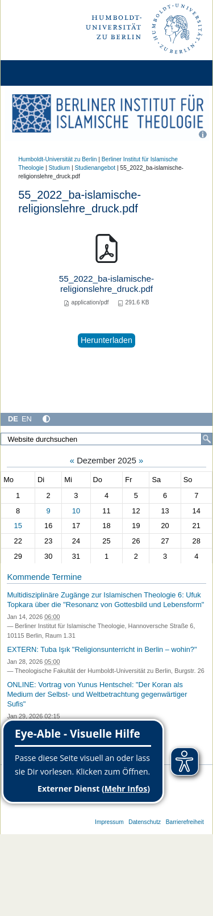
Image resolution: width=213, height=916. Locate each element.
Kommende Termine (44, 577)
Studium (59, 168)
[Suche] (206, 439)
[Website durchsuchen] (106, 439)
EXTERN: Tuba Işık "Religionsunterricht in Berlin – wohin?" (102, 649)
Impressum (109, 822)
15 (18, 525)
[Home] (41, 73)
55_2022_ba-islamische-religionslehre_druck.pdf (106, 284)
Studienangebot (94, 168)
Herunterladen (106, 340)
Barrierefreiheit (185, 822)
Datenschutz (144, 822)
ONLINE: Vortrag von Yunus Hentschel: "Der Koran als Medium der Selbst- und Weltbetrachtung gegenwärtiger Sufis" (97, 694)
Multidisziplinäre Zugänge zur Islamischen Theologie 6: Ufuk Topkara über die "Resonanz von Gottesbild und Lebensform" (105, 600)
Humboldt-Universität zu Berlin (57, 159)
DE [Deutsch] (13, 419)
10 (76, 511)
